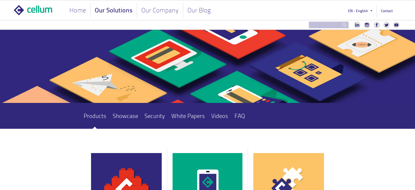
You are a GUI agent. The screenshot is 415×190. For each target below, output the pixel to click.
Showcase (125, 116)
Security (155, 116)
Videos (219, 116)
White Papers (188, 116)
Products (95, 116)
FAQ (239, 116)
